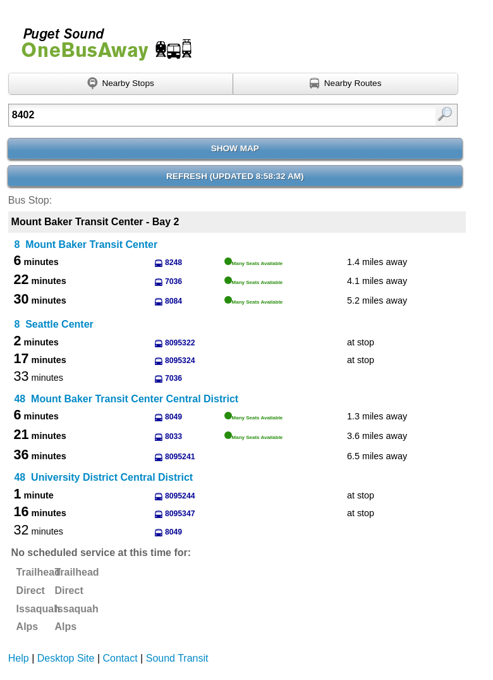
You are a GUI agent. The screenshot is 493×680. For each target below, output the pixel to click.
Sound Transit (177, 658)
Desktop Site (66, 658)
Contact (120, 658)
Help (18, 658)
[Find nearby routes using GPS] (345, 84)
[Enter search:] (201, 115)
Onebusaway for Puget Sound (101, 39)
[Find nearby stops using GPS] (121, 84)
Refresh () (235, 176)
